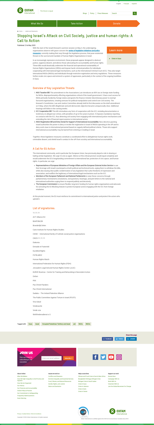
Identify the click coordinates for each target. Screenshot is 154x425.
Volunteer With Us (113, 384)
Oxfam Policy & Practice (24, 390)
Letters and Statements (31, 31)
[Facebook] (107, 339)
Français (126, 3)
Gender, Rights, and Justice (56, 384)
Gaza (30, 324)
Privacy (19, 414)
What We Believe (22, 376)
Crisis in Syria (82, 389)
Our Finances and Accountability (27, 388)
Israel (37, 324)
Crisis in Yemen (82, 391)
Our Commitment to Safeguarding (27, 393)
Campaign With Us (113, 379)
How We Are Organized (24, 383)
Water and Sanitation (54, 386)
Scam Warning (21, 398)
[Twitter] (119, 339)
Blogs (85, 13)
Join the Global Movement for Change (119, 386)
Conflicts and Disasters (55, 376)
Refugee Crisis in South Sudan (87, 381)
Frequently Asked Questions (25, 395)
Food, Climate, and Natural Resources (59, 381)
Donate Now (112, 376)
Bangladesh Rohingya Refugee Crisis (89, 379)
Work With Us (112, 381)
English (118, 3)
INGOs (88, 324)
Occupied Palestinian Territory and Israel (56, 324)
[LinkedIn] (131, 339)
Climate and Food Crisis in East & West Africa (91, 376)
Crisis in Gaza (116, 59)
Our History (20, 385)
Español (134, 3)
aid (74, 324)
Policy (92, 13)
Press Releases (103, 13)
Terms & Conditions (36, 414)
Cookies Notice (26, 414)
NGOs (81, 324)
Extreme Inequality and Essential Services (60, 379)
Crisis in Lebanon (83, 386)
